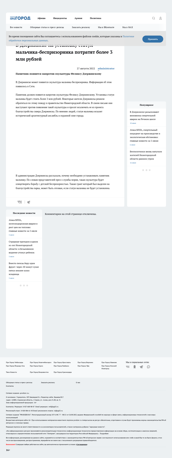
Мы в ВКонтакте (106, 27)
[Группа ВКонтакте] (127, 367)
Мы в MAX (127, 27)
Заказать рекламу (81, 27)
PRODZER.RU (25, 415)
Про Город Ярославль (62, 362)
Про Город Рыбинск (61, 366)
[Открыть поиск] (153, 18)
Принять (153, 39)
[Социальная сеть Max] (148, 367)
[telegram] (29, 202)
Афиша (41, 18)
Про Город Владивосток (39, 372)
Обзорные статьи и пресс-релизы (47, 27)
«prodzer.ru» (24, 393)
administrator (106, 68)
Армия (78, 18)
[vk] (20, 202)
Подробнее (104, 433)
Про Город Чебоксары (14, 362)
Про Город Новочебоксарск (40, 362)
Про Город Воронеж (85, 362)
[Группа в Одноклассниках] (134, 367)
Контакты (10, 386)
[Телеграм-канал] (141, 367)
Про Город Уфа (83, 366)
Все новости (16, 27)
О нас (78, 382)
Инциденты (60, 18)
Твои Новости (11, 372)
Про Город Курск (36, 366)
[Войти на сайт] (160, 18)
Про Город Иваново (109, 362)
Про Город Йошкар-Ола (15, 366)
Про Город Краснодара (63, 372)
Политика (95, 18)
